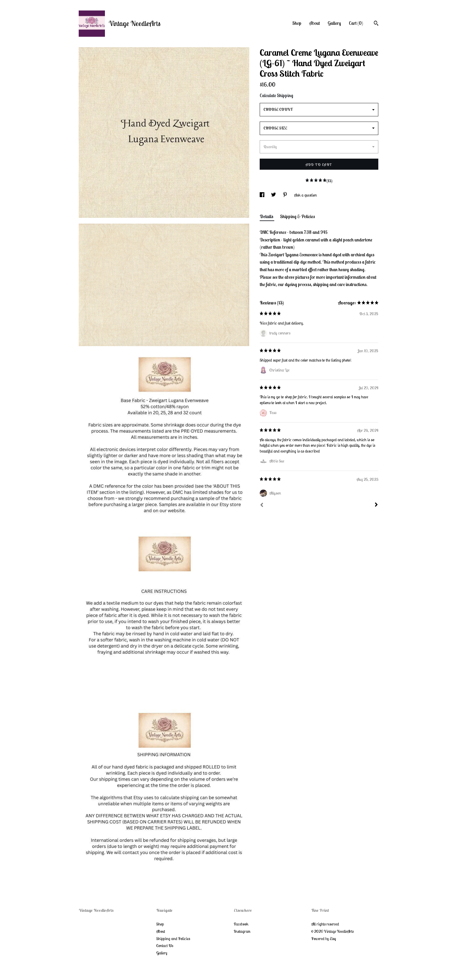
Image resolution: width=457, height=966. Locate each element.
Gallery (334, 23)
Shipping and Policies (173, 938)
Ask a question (305, 195)
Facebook (241, 924)
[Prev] (262, 506)
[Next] (376, 505)
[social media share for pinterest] (285, 195)
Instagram (242, 931)
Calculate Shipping (276, 95)
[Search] (376, 24)
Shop (296, 23)
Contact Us (164, 945)
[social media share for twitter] (274, 195)
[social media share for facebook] (262, 195)
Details (267, 216)
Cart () (356, 23)
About (314, 23)
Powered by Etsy (323, 938)
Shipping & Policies (297, 216)
